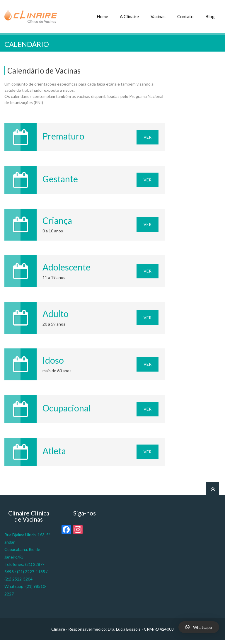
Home (102, 16)
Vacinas (158, 16)
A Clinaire (129, 16)
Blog (210, 16)
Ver (147, 137)
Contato (185, 16)
